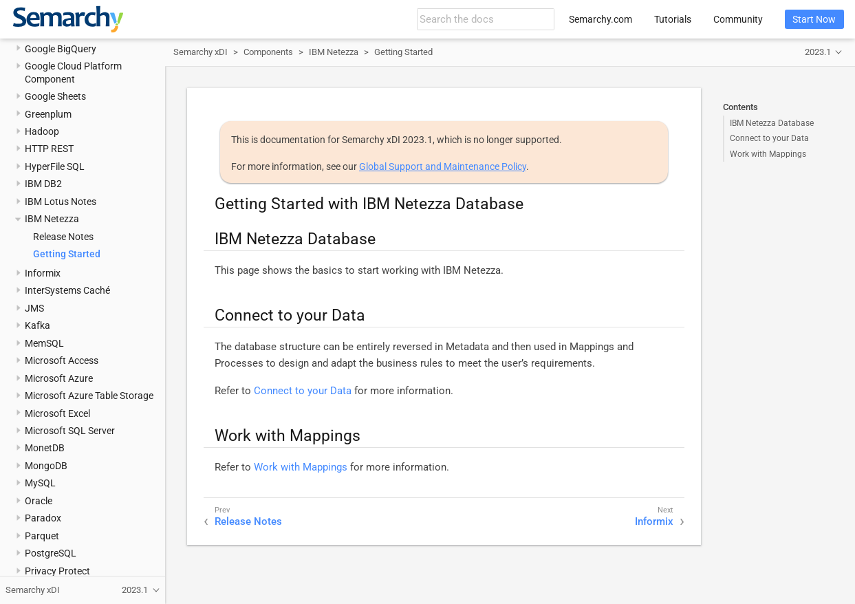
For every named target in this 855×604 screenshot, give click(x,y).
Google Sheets (55, 96)
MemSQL (44, 343)
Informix (43, 273)
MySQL (40, 482)
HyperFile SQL (55, 166)
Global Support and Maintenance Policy (442, 166)
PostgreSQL (50, 553)
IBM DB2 (43, 183)
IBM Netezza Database (772, 123)
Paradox (43, 518)
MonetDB (45, 447)
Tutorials (672, 19)
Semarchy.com (600, 19)
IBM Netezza (52, 218)
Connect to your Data (769, 138)
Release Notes (63, 236)
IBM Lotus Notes (60, 201)
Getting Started (66, 253)
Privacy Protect (57, 570)
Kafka (37, 325)
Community (738, 19)
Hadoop (42, 131)
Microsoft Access (61, 360)
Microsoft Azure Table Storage (89, 395)
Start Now (814, 19)
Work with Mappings (768, 154)
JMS (34, 308)
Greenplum (48, 114)
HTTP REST (49, 148)
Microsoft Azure (59, 378)
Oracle (38, 500)
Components (268, 52)
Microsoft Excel (57, 413)
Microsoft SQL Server (70, 430)
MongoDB (46, 465)
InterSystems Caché (67, 290)
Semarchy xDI (200, 52)
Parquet (42, 535)
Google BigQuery (60, 48)
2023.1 (818, 52)
